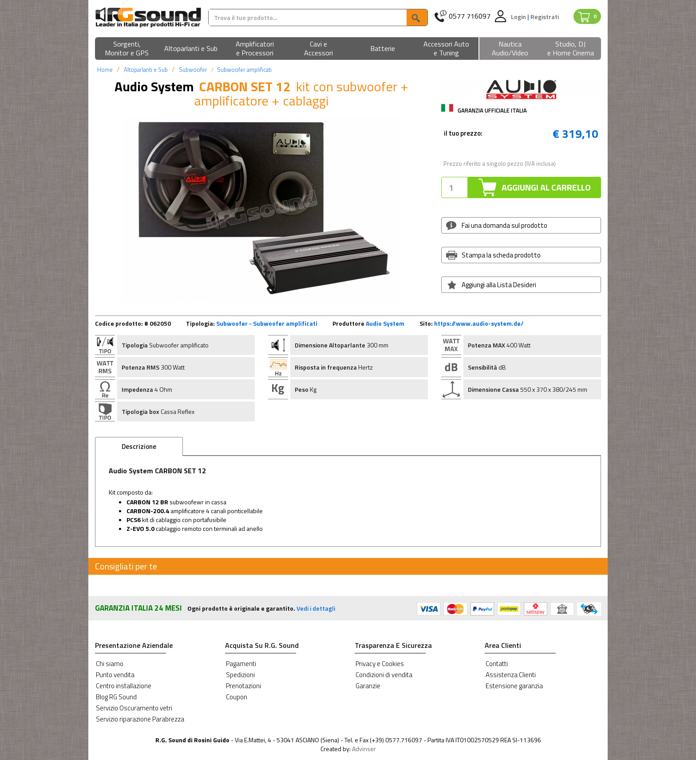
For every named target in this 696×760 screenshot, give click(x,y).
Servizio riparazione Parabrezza (140, 719)
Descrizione (139, 446)
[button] (127, 49)
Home (105, 69)
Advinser (364, 748)
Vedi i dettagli (316, 608)
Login (519, 16)
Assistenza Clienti (511, 675)
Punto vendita (115, 675)
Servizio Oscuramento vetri (134, 708)
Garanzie (368, 686)
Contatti (497, 664)
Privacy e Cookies (380, 664)
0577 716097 (469, 16)
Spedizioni (240, 675)
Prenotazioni (243, 686)
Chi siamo (109, 664)
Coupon (236, 697)
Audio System (385, 323)
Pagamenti (241, 664)
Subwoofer (193, 69)
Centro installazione (123, 686)
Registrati (544, 16)
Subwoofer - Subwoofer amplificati (266, 323)
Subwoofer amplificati (244, 69)
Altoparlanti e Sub (146, 69)
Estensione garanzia (514, 686)
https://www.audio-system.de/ (479, 323)
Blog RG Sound (116, 697)
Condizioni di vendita (384, 675)
